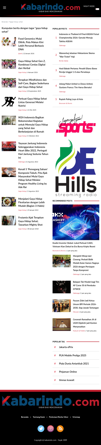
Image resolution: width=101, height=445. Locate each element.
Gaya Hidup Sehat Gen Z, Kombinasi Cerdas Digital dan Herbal (31, 65)
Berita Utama (63, 61)
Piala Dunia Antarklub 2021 (74, 363)
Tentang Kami (39, 417)
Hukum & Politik (79, 331)
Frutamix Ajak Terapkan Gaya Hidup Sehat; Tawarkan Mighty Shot (31, 221)
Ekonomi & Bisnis (65, 103)
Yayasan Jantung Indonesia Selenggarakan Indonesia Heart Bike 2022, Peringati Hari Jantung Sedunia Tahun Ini (33, 150)
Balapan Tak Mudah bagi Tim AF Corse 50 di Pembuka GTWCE (86, 285)
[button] (4, 7)
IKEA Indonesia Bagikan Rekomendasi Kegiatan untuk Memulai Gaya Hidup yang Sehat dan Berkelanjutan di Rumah (33, 124)
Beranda (5, 22)
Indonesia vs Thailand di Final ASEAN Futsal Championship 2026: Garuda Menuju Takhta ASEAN (79, 38)
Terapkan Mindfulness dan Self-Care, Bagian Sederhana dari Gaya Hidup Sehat (33, 83)
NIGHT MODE (89, 6)
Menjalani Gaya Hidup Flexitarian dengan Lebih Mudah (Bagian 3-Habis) (31, 202)
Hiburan (76, 312)
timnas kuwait (66, 380)
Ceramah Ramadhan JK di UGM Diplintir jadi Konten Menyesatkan (85, 323)
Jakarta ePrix (66, 347)
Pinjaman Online (68, 371)
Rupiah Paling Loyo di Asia (71, 99)
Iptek (20, 53)
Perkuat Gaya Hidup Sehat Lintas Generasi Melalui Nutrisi (32, 102)
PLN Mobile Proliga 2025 (72, 355)
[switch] (97, 9)
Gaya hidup (22, 72)
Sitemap (76, 417)
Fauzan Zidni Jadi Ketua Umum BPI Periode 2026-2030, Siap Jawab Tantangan (86, 304)
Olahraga (21, 162)
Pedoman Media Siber (58, 417)
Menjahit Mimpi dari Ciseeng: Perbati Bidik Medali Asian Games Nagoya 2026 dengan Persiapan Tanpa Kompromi (86, 263)
